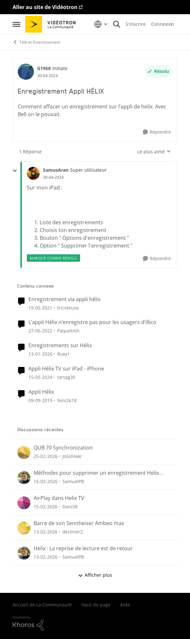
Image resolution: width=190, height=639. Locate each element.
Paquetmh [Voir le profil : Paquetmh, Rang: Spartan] (68, 331)
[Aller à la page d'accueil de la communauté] (52, 24)
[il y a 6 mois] (40, 353)
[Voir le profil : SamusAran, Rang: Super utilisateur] (33, 173)
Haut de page (96, 605)
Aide (125, 605)
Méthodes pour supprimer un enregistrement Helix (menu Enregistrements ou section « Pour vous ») (96, 473)
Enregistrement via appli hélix (64, 299)
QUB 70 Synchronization (63, 447)
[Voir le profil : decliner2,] (23, 528)
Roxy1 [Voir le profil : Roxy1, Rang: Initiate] (63, 354)
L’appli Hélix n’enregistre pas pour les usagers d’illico (92, 322)
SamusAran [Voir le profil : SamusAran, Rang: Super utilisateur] (56, 170)
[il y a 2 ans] (40, 377)
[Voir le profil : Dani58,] (23, 502)
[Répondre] (157, 132)
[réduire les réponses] (15, 171)
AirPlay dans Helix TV (59, 498)
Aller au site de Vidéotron (45, 7)
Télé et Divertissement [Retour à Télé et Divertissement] (36, 42)
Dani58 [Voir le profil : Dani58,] (70, 506)
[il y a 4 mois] (46, 456)
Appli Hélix (41, 392)
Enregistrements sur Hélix (60, 345)
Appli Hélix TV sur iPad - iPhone (66, 368)
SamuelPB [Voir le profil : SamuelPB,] (73, 481)
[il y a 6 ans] (40, 400)
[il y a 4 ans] (40, 330)
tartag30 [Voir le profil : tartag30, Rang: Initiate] (66, 377)
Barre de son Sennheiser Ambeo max (79, 523)
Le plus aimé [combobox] (154, 151)
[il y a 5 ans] (40, 307)
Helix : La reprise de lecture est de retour (83, 548)
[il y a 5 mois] (46, 481)
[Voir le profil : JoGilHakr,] (23, 452)
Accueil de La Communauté (42, 605)
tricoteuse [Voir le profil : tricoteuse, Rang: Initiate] (68, 307)
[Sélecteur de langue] (101, 24)
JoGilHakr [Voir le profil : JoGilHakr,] (72, 456)
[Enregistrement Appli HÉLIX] (53, 177)
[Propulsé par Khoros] (95, 623)
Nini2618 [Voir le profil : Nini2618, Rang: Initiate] (67, 400)
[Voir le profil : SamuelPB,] (23, 477)
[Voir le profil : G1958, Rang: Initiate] (26, 72)
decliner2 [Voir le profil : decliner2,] (72, 532)
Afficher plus (95, 575)
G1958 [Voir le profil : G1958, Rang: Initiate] (44, 68)
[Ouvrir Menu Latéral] (16, 24)
